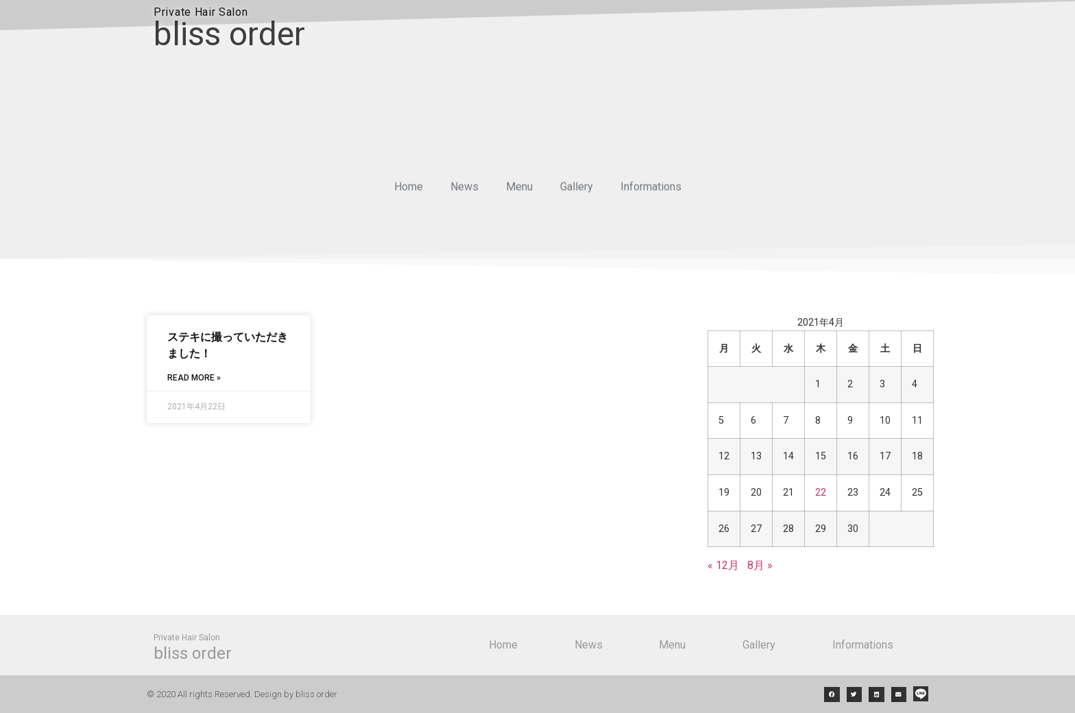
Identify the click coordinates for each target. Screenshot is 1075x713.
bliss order (229, 33)
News (464, 190)
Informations (650, 190)
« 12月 (723, 565)
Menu (519, 190)
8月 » (760, 565)
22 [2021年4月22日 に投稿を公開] (820, 492)
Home (408, 190)
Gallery (576, 190)
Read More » (194, 378)
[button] (832, 695)
